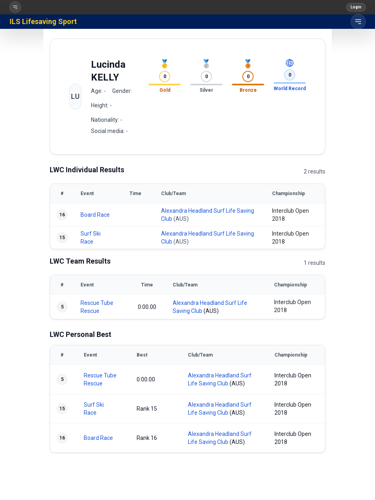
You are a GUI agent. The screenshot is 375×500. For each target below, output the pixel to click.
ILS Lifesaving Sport (43, 21)
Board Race (95, 215)
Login (356, 7)
